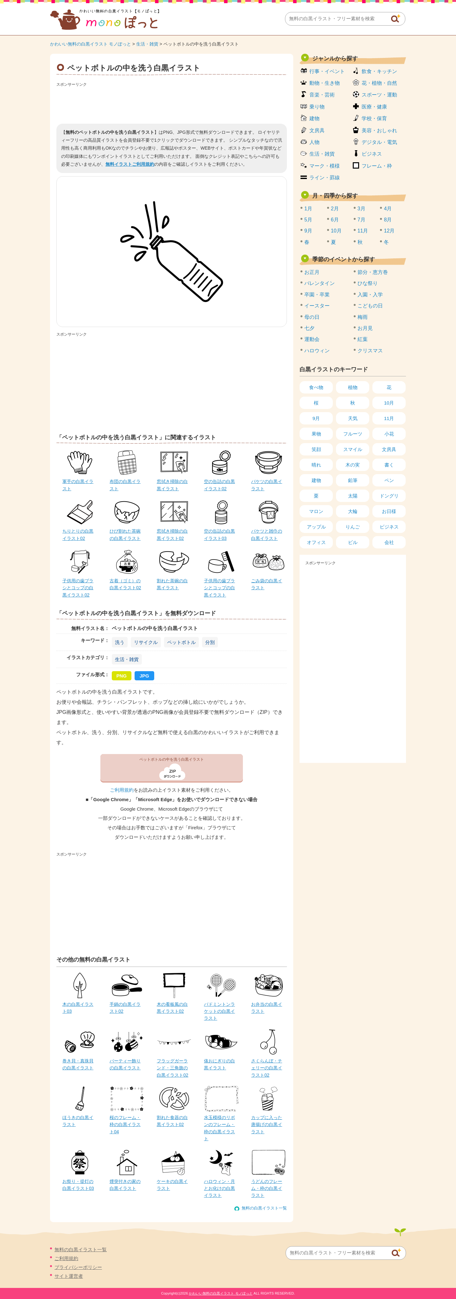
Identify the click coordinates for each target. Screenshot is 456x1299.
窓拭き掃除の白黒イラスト (172, 485)
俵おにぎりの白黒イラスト (219, 1064)
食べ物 (316, 387)
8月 (388, 219)
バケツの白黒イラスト (266, 485)
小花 (389, 433)
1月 (308, 208)
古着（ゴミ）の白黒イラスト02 (125, 584)
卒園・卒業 (317, 294)
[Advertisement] (171, 103)
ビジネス (372, 154)
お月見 (365, 328)
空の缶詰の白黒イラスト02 (219, 485)
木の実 (352, 464)
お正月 (312, 272)
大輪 (353, 511)
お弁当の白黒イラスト (266, 1008)
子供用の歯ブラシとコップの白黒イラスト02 (77, 587)
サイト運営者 (68, 1276)
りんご (352, 526)
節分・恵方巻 (373, 272)
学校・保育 (374, 118)
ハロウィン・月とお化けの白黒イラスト (219, 1188)
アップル (316, 526)
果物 (316, 433)
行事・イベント (327, 71)
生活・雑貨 (147, 43)
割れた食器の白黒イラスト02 (172, 1121)
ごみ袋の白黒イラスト (266, 584)
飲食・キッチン (379, 71)
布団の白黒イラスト (125, 485)
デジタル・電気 (379, 142)
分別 (210, 642)
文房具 (317, 130)
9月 (308, 230)
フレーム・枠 (377, 166)
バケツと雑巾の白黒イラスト (266, 535)
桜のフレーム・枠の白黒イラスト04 (125, 1124)
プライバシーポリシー (78, 1267)
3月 (361, 208)
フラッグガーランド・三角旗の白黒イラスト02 (172, 1068)
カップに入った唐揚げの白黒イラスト (266, 1124)
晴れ (316, 464)
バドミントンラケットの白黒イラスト (219, 1011)
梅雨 (363, 317)
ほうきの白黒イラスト (77, 1121)
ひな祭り (368, 283)
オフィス (316, 542)
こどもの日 (370, 305)
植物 (353, 387)
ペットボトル (181, 642)
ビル (353, 542)
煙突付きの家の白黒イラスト (125, 1185)
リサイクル (146, 642)
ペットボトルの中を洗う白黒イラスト (171, 759)
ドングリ (389, 495)
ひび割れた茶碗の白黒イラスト (125, 535)
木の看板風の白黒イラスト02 (172, 1008)
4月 (388, 208)
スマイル (352, 449)
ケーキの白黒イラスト (172, 1185)
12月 (389, 230)
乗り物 (317, 106)
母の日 (312, 317)
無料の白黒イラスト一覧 (264, 1208)
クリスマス (370, 350)
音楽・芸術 (322, 94)
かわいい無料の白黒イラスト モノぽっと (90, 43)
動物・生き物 (324, 83)
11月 (363, 230)
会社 (389, 542)
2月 (335, 208)
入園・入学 (370, 294)
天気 (353, 418)
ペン (389, 480)
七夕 (309, 328)
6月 (335, 219)
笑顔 (316, 449)
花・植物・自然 (379, 83)
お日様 (389, 511)
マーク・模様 (324, 166)
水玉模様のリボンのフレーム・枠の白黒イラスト (219, 1128)
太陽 (353, 495)
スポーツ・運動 (379, 94)
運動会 (312, 339)
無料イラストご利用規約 (129, 164)
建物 (314, 118)
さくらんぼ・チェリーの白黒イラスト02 (266, 1068)
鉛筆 (353, 480)
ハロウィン (317, 350)
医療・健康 (374, 106)
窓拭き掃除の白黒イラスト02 (172, 535)
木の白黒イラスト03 (77, 1008)
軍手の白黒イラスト (77, 485)
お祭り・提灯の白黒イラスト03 (78, 1185)
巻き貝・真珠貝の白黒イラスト (77, 1064)
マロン (316, 511)
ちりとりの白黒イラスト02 (77, 535)
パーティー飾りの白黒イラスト (125, 1064)
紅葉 (363, 339)
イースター (317, 305)
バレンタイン (319, 283)
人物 (314, 142)
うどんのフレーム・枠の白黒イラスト (266, 1188)
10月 (336, 230)
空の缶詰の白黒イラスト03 (219, 535)
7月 (361, 219)
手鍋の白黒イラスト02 (125, 1008)
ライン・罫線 (324, 177)
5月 (308, 219)
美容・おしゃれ (379, 130)
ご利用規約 (122, 790)
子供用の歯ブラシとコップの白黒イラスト (219, 587)
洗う (119, 642)
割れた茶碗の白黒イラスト (172, 584)
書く (389, 464)
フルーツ (352, 433)
